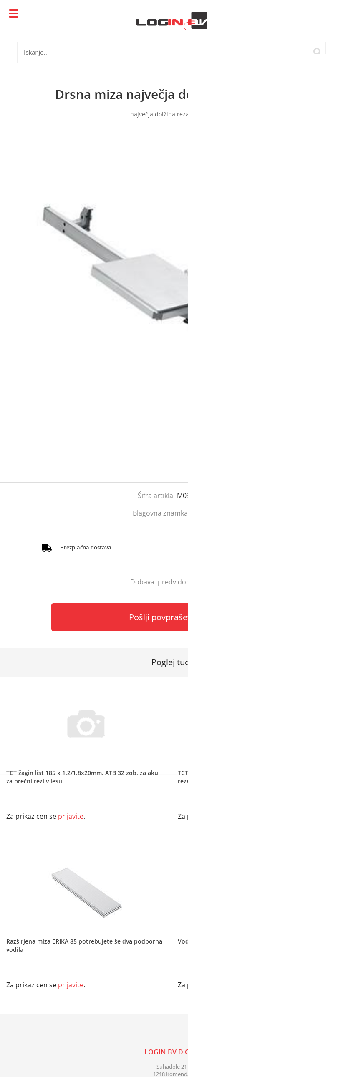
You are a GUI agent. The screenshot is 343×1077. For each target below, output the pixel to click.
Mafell (201, 513)
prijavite (320, 467)
